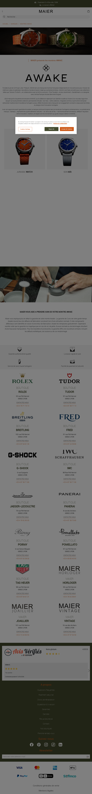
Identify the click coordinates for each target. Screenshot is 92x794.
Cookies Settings (25, 129)
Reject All (51, 129)
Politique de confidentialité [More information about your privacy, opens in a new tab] (60, 123)
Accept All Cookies (66, 129)
